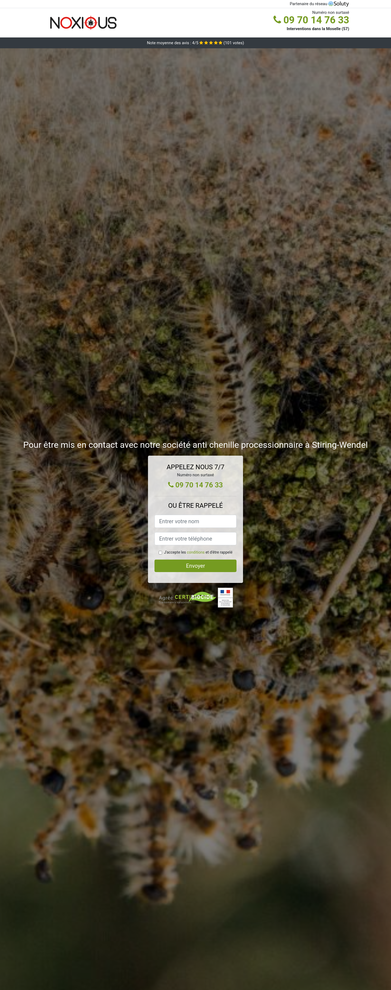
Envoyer (195, 566)
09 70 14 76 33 (311, 20)
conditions (195, 552)
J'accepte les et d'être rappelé (198, 552)
